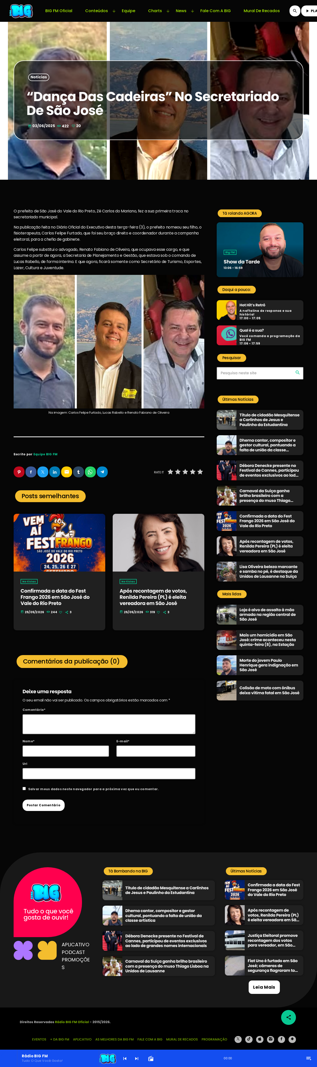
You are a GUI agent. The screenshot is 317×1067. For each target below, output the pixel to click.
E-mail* (123, 736)
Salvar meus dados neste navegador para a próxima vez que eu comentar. (93, 784)
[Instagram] (270, 1035)
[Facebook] (281, 1035)
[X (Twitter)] (238, 1035)
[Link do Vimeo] (21, 11)
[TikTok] (249, 1035)
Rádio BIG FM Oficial (72, 1017)
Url (25, 759)
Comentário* (34, 705)
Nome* (28, 736)
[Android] (292, 1035)
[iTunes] (260, 1035)
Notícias (39, 77)
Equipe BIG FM (45, 454)
